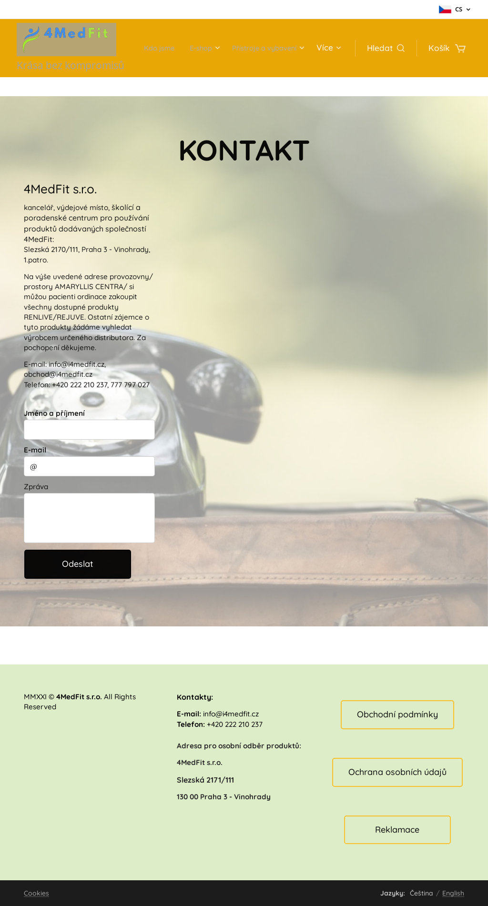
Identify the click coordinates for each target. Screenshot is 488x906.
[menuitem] (238, 48)
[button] (386, 48)
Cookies (36, 893)
